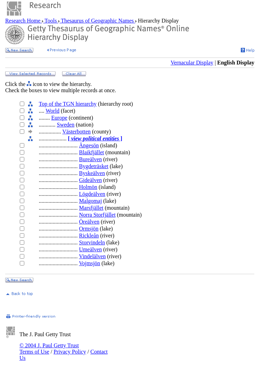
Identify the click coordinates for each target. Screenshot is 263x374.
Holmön (88, 187)
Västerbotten (76, 131)
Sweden (66, 125)
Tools (50, 21)
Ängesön (89, 145)
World (53, 111)
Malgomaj (90, 201)
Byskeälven (92, 173)
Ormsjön (89, 229)
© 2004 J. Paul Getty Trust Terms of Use (49, 348)
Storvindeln (92, 242)
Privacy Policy (69, 352)
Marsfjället (91, 208)
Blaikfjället (91, 152)
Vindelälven (92, 256)
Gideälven (90, 180)
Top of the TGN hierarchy (68, 104)
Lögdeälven (92, 194)
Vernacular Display (192, 63)
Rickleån (89, 235)
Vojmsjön (89, 263)
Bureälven (90, 159)
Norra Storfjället (97, 215)
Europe (59, 118)
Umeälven (90, 249)
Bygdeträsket (93, 166)
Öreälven (89, 222)
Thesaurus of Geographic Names (97, 21)
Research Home (23, 21)
